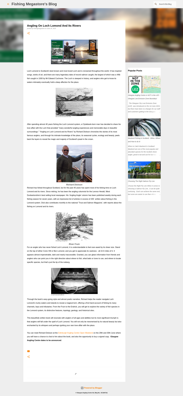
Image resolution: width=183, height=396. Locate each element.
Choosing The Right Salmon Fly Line (141, 181)
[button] (28, 33)
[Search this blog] (164, 4)
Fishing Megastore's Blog (34, 4)
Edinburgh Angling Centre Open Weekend (75, 333)
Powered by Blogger (91, 388)
